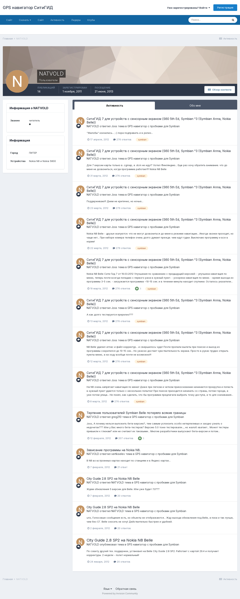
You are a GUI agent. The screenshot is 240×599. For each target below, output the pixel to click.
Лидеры (76, 19)
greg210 (116, 416)
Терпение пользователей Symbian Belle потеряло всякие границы (136, 413)
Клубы (91, 19)
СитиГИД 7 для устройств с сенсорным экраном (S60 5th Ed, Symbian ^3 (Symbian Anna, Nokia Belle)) (159, 120)
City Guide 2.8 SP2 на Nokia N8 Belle (113, 478)
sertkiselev (118, 453)
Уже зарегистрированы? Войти (188, 7)
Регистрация (225, 7)
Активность (57, 19)
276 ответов (122, 139)
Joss (114, 126)
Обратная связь (126, 588)
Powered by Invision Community (120, 593)
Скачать (25, 19)
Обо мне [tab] (195, 105)
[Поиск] (208, 20)
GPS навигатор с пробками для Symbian (154, 126)
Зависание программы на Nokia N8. (113, 450)
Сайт (9, 19)
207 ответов (124, 438)
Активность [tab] (114, 105)
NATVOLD (93, 126)
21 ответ (120, 467)
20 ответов (122, 495)
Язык (108, 588)
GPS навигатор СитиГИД (28, 7)
